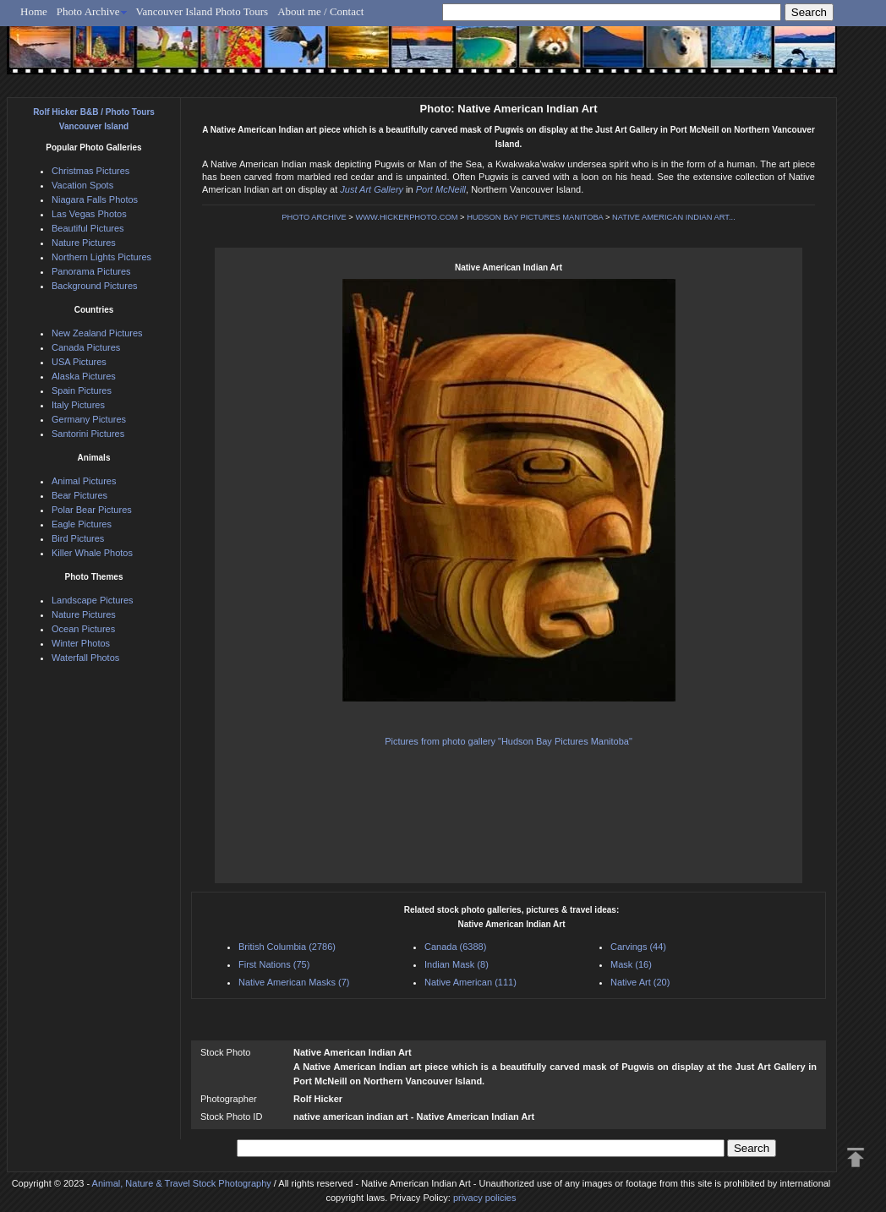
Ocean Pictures (83, 629)
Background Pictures (95, 286)
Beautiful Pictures (88, 228)
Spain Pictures (82, 390)
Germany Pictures (89, 419)
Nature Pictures (84, 242)
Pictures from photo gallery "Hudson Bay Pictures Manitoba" (508, 741)
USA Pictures (79, 362)
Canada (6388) (455, 947)
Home (33, 11)
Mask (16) (631, 964)
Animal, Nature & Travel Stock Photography (181, 1183)
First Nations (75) (273, 964)
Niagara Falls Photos (95, 199)
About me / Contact (320, 11)
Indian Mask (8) (456, 964)
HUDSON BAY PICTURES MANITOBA (535, 217)
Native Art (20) (640, 982)
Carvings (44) (638, 947)
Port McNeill (441, 189)
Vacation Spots (82, 185)
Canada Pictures (86, 347)
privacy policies (485, 1198)
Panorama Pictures (91, 271)
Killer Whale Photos (92, 553)
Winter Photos (81, 643)
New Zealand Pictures (97, 333)
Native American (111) (470, 982)
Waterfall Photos (85, 657)
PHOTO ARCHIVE (314, 217)
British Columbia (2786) (287, 947)
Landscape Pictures (93, 600)
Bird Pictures (78, 538)
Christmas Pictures (90, 171)
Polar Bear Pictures (92, 510)
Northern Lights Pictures (101, 257)
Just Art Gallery (371, 189)
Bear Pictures (79, 495)
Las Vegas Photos (89, 214)
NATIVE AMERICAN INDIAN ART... (674, 217)
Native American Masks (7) (293, 982)
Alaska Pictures (84, 376)
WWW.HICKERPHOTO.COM (406, 217)
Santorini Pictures (88, 434)
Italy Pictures (78, 405)
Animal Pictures (84, 481)
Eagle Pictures (82, 524)
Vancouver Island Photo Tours (202, 11)
